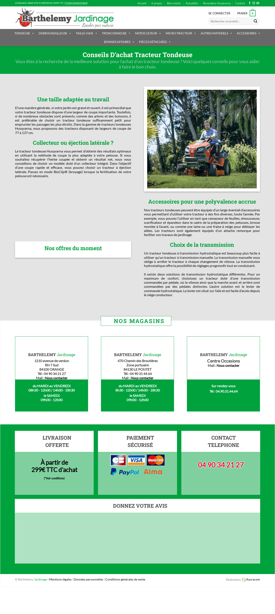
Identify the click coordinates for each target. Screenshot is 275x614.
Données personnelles (89, 579)
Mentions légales (60, 579)
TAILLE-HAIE (87, 33)
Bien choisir (174, 3)
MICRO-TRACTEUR (181, 33)
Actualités (192, 3)
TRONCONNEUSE (116, 33)
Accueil (142, 3)
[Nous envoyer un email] (258, 3)
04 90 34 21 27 (221, 465)
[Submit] (255, 21)
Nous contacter (56, 378)
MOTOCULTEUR (148, 33)
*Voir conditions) (55, 478)
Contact (240, 3)
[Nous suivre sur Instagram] (253, 3)
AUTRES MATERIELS (216, 33)
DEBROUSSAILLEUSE (55, 33)
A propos (156, 3)
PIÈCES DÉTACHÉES (155, 42)
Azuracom (250, 579)
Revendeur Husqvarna (217, 3)
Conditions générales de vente (125, 579)
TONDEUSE (24, 33)
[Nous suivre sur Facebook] (249, 3)
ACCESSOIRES (249, 33)
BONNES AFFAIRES (119, 42)
